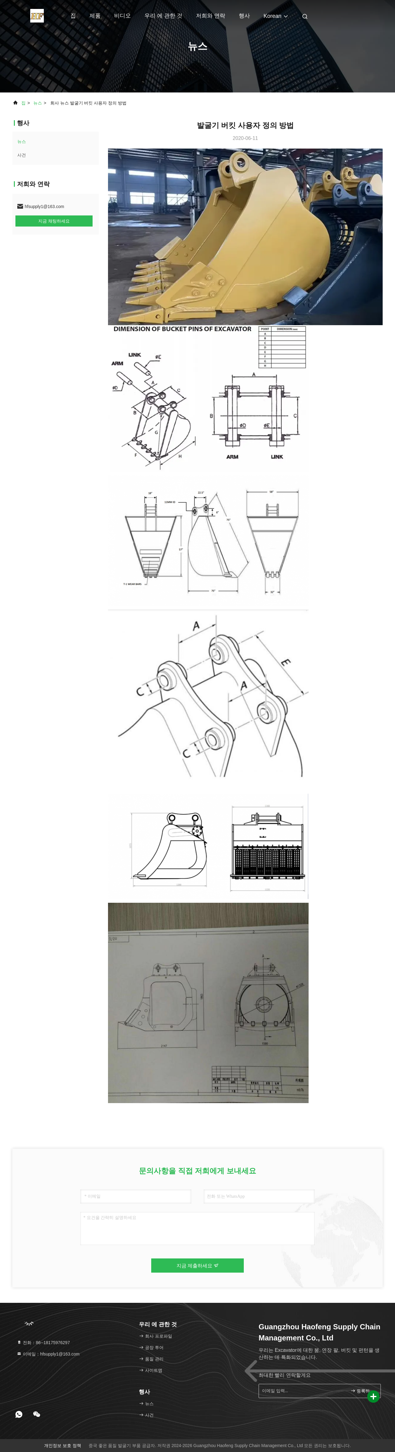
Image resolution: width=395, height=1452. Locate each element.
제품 (95, 16)
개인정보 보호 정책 (62, 1445)
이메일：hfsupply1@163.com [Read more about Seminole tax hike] (48, 1354)
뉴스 (37, 102)
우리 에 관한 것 (163, 16)
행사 (244, 16)
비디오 (122, 16)
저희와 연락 (210, 16)
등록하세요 (363, 1390)
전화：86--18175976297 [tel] (43, 1342)
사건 (21, 155)
